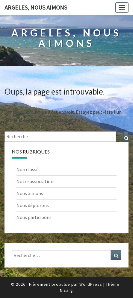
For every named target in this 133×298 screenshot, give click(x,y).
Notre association (34, 181)
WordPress (90, 284)
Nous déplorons (32, 205)
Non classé (27, 169)
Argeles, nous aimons (35, 7)
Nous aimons (29, 193)
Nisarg (66, 290)
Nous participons (34, 217)
